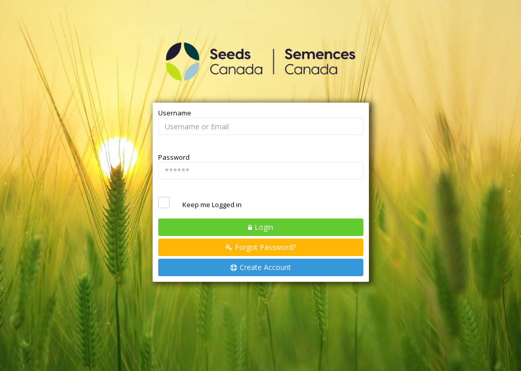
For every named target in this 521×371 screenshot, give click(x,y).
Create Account (265, 267)
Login (264, 227)
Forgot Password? (265, 247)
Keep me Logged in (212, 204)
